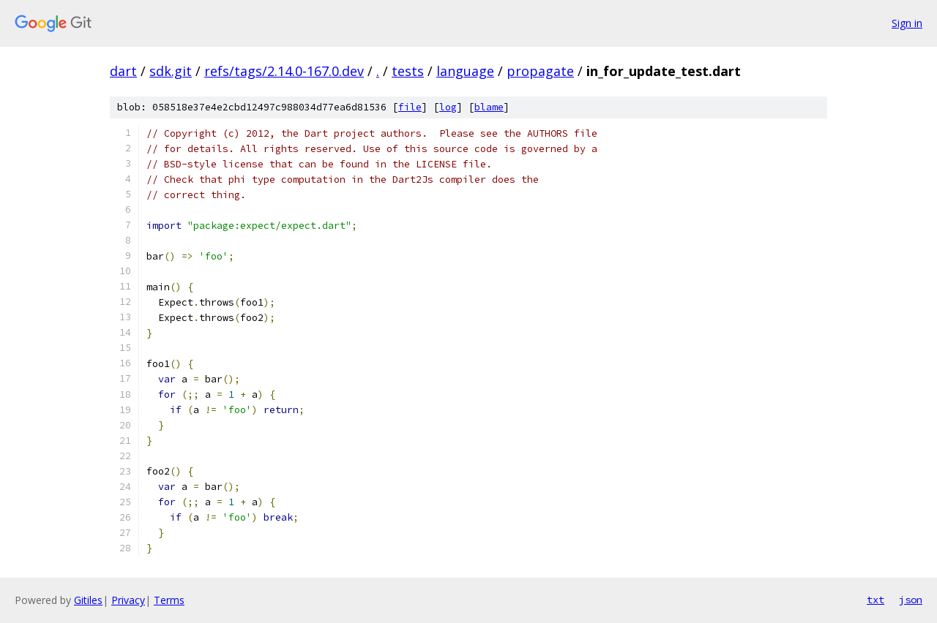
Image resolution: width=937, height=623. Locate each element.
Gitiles (88, 600)
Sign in (907, 23)
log (448, 107)
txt (875, 599)
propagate (540, 71)
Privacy (128, 600)
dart (123, 71)
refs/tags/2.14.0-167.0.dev (284, 71)
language (465, 71)
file (410, 107)
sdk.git (170, 71)
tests (408, 71)
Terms (169, 600)
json (910, 599)
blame (489, 107)
